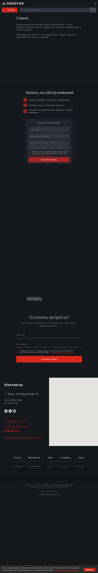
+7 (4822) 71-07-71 (16, 421)
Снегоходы (63, 466)
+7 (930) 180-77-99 (16, 426)
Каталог (17, 458)
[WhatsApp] (14, 411)
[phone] (49, 136)
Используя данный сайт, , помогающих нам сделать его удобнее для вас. (49, 486)
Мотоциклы (18, 466)
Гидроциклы (79, 466)
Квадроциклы (35, 466)
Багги (50, 466)
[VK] (10, 411)
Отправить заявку (49, 160)
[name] (49, 129)
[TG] (6, 411)
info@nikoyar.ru (12, 431)
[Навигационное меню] (95, 3)
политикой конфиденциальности (42, 155)
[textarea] (49, 144)
